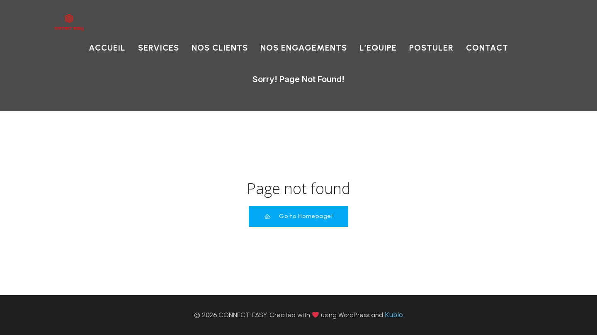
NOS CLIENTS (220, 48)
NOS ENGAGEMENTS (303, 48)
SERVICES (158, 48)
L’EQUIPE (378, 48)
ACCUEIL (107, 48)
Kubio (394, 314)
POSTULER (431, 48)
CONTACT (487, 48)
